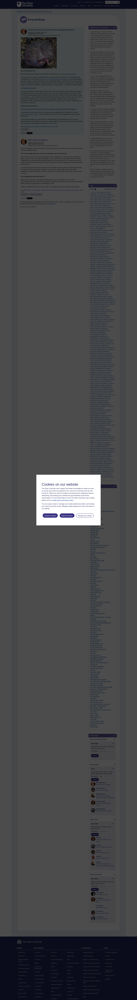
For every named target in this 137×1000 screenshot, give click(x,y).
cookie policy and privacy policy (62, 500)
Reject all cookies (67, 515)
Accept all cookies (50, 515)
